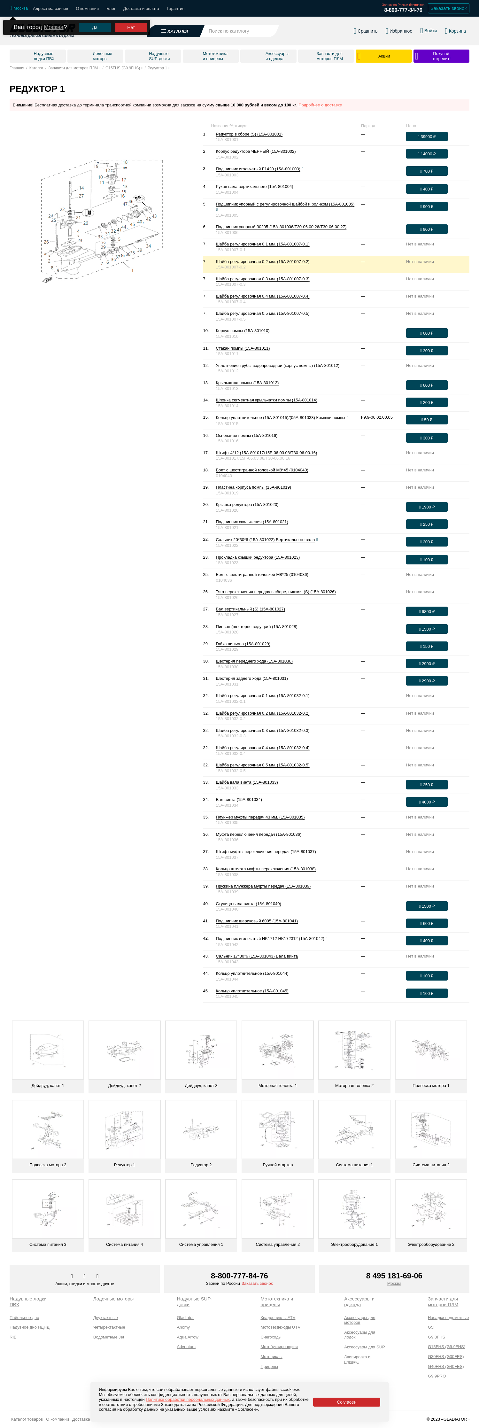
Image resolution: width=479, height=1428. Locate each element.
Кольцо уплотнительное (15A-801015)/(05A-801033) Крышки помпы (280, 417)
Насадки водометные (448, 1317)
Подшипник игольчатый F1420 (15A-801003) (258, 169)
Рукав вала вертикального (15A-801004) (254, 186)
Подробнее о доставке (320, 105)
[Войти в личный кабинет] (428, 28)
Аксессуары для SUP (364, 1347)
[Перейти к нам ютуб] (98, 1276)
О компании (87, 8)
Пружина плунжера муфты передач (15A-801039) (263, 886)
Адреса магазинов (50, 8)
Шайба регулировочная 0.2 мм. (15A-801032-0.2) (262, 713)
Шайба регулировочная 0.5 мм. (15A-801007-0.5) (262, 313)
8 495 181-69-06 (394, 1275)
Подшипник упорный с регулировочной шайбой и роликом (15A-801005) (285, 204)
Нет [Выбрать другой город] (131, 22)
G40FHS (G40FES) (446, 1366)
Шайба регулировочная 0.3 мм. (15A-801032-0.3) (262, 730)
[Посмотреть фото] (302, 169)
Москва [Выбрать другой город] (53, 22)
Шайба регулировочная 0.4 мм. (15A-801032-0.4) (262, 747)
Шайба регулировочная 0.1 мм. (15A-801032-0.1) (262, 695)
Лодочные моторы (113, 1298)
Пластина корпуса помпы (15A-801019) (253, 487)
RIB (13, 1337)
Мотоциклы (271, 1356)
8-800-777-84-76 (403, 10)
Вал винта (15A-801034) (239, 799)
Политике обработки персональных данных (188, 1399)
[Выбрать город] (19, 8)
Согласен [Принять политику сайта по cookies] (346, 1402)
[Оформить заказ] (427, 136)
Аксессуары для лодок (359, 1335)
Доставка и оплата (141, 8)
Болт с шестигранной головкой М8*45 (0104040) (262, 470)
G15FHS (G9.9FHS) (446, 1346)
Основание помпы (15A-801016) (246, 435)
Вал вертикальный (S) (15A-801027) (250, 609)
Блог (110, 8)
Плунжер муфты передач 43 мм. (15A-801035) (260, 817)
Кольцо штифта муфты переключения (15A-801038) (266, 868)
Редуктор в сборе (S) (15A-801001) (249, 134)
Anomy (183, 1327)
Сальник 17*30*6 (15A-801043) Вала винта (257, 956)
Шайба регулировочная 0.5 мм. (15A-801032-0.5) (262, 765)
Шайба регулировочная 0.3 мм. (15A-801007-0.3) (262, 278)
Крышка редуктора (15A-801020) (247, 504)
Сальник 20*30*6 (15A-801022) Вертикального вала (265, 539)
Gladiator (185, 1317)
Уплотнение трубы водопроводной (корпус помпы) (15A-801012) (277, 365)
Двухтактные (105, 1317)
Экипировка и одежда (357, 1359)
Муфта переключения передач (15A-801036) (258, 834)
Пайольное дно (24, 1317)
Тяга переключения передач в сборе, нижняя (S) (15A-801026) (276, 591)
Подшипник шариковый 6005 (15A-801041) (257, 921)
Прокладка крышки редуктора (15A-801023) (258, 557)
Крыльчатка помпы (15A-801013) (247, 382)
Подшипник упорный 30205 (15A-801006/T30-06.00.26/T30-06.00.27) (281, 226)
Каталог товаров (27, 1419)
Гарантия (175, 8)
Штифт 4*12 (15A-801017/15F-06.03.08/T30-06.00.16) (266, 452)
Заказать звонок (257, 1283)
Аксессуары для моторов (359, 1320)
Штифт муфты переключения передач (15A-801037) (266, 851)
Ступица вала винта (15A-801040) (248, 903)
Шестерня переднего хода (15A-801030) (254, 661)
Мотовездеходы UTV (280, 1327)
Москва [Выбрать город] (394, 1283)
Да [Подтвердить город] (94, 22)
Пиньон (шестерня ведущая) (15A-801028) (256, 626)
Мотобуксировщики (279, 1346)
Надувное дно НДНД (30, 1327)
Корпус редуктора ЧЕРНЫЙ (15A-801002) (256, 151)
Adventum (186, 1346)
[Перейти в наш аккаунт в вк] (72, 1276)
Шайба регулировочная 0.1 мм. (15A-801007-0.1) (262, 244)
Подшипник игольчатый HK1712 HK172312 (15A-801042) (270, 938)
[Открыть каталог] (175, 28)
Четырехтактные (109, 1327)
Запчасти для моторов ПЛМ (443, 1301)
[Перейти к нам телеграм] (85, 1276)
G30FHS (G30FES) (446, 1356)
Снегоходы (271, 1337)
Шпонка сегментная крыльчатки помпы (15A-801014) (266, 400)
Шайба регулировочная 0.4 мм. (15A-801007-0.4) (262, 296)
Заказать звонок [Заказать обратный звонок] (449, 8)
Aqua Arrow (187, 1337)
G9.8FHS (436, 1337)
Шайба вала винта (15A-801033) (247, 782)
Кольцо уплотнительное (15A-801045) (252, 991)
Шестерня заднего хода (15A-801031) (252, 678)
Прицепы (269, 1366)
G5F (432, 1327)
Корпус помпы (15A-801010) (242, 330)
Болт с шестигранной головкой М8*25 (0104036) (262, 574)
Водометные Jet (108, 1337)
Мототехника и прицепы (276, 1301)
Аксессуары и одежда (359, 1301)
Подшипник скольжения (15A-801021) (252, 521)
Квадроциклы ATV (277, 1317)
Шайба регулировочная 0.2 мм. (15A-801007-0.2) (262, 261)
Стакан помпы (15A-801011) (243, 348)
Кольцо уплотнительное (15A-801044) (252, 973)
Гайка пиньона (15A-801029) (243, 643)
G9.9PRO (437, 1376)
